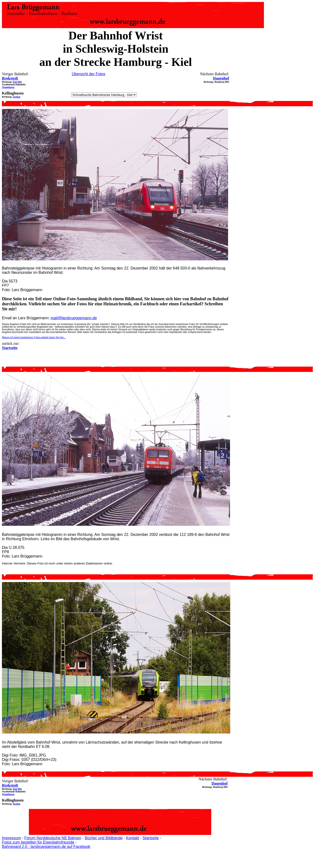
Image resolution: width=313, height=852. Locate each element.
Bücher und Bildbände (103, 838)
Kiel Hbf (17, 82)
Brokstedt (10, 78)
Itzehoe (16, 96)
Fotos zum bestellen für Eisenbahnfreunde (38, 842)
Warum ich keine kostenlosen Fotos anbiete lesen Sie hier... (34, 337)
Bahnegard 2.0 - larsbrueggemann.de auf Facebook (46, 847)
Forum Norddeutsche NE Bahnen (52, 838)
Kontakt (132, 838)
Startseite (150, 838)
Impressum (11, 838)
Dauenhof (221, 78)
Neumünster (8, 87)
